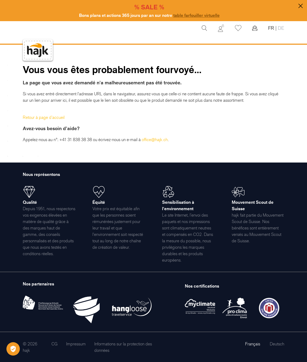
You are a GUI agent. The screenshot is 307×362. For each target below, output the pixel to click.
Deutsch (277, 343)
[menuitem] (54, 343)
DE (280, 28)
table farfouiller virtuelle (196, 15)
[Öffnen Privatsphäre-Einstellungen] (13, 349)
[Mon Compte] (221, 28)
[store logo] (37, 50)
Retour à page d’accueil (44, 117)
